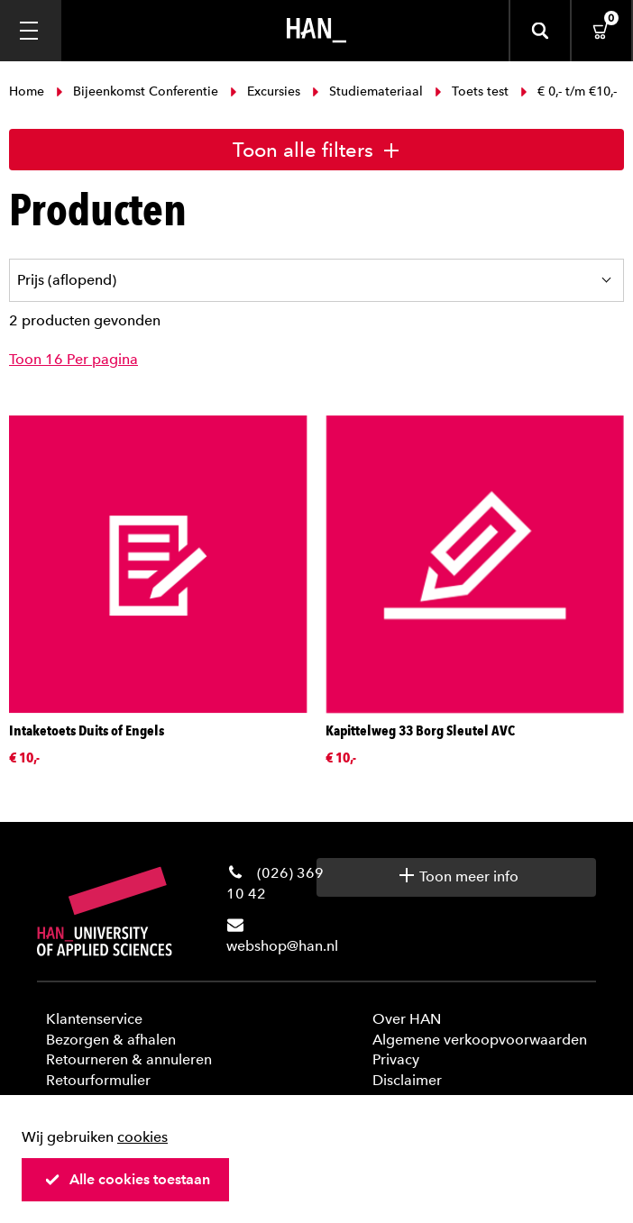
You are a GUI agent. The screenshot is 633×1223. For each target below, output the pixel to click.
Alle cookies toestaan (127, 1179)
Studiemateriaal (367, 91)
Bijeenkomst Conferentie (137, 91)
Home (28, 91)
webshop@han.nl (282, 945)
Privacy (395, 1059)
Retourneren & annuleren (129, 1059)
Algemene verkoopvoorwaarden (479, 1039)
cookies (142, 1136)
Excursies (265, 91)
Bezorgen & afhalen (111, 1039)
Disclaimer (407, 1080)
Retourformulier (98, 1080)
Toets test (471, 91)
